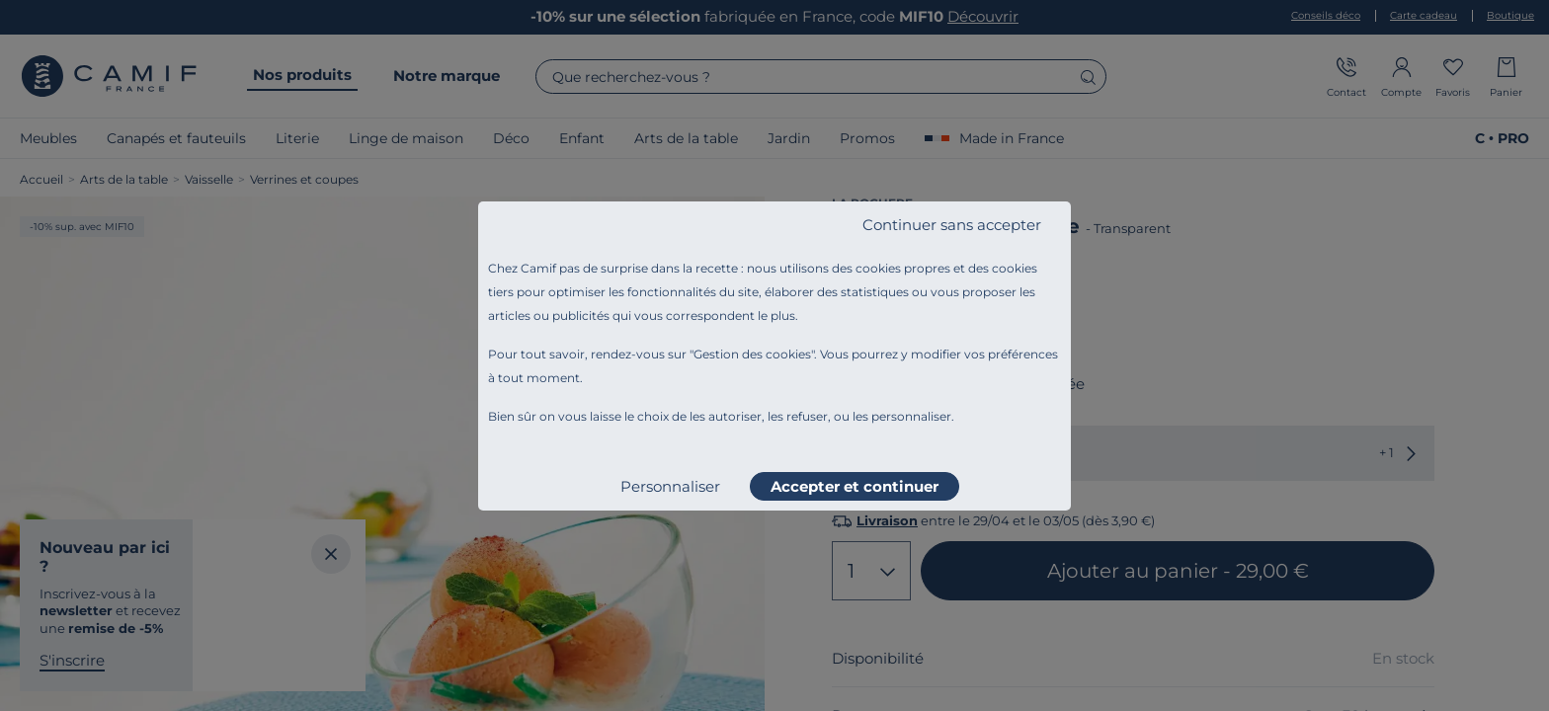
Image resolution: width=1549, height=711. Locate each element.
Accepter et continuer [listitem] (854, 486)
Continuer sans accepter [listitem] (951, 224)
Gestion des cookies (752, 354)
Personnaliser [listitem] (670, 486)
